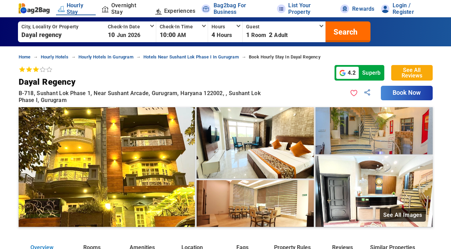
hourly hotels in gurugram (105, 56)
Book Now (407, 92)
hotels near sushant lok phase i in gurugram (191, 56)
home (25, 56)
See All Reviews (412, 73)
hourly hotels (54, 56)
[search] (344, 31)
